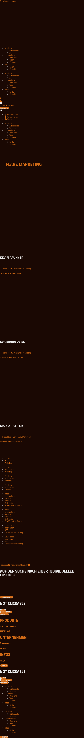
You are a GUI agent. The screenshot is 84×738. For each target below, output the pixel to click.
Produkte (8, 48)
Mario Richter (11, 425)
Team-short (7, 268)
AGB (6, 530)
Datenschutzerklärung (14, 532)
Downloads (9, 525)
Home (7, 458)
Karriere (12, 62)
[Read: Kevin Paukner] (30, 251)
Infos (7, 64)
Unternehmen (10, 55)
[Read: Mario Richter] (30, 420)
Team (11, 59)
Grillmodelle (14, 50)
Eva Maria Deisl (12, 341)
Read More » (11, 273)
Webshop (8, 462)
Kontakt (12, 69)
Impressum (9, 527)
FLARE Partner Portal (13, 505)
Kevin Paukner (11, 257)
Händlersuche (10, 460)
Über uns (13, 57)
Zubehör (12, 52)
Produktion (6, 436)
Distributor (9, 503)
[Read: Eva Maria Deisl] (30, 335)
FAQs (11, 66)
